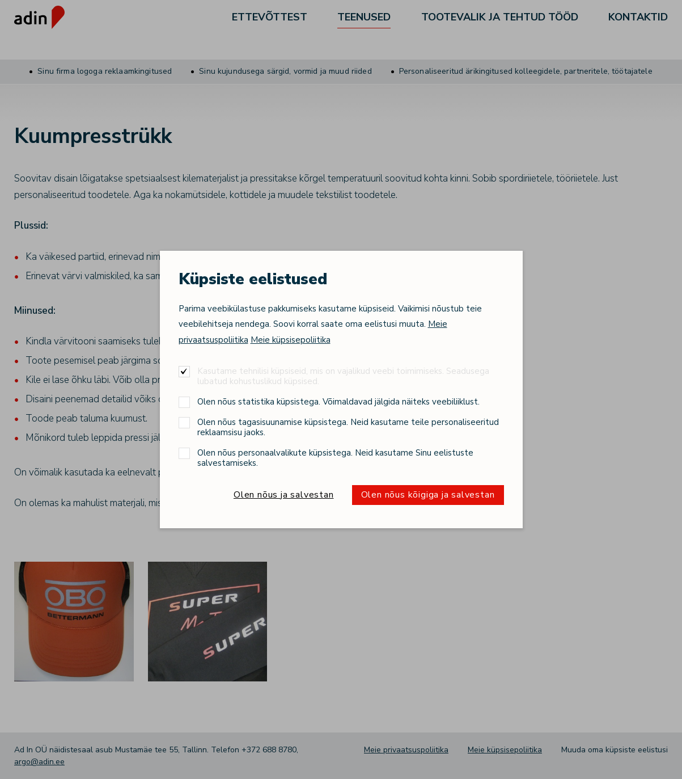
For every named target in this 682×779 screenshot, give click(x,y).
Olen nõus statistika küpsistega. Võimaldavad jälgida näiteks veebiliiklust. (338, 401)
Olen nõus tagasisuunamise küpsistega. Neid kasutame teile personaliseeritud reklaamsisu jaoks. (348, 426)
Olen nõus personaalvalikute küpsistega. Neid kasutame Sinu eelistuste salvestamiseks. (335, 457)
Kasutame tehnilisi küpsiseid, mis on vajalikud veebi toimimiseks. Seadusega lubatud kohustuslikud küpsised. (343, 375)
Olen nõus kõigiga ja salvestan (428, 495)
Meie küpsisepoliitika (291, 340)
